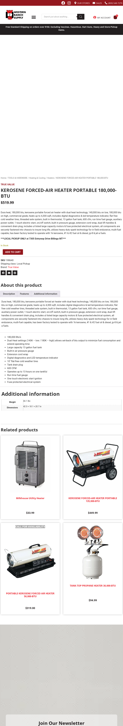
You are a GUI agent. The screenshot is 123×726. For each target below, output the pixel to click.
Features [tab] (24, 293)
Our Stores (83, 3)
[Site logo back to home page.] (16, 15)
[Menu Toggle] (33, 17)
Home (3, 178)
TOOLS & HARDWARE (17, 178)
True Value (8, 184)
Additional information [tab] (45, 293)
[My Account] (94, 17)
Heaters (50, 178)
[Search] (80, 17)
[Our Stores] (75, 3)
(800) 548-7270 (115, 3)
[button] (3, 272)
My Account (104, 17)
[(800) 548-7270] (106, 3)
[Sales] (94, 3)
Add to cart (13, 252)
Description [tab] (9, 293)
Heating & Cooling (37, 178)
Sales (99, 3)
